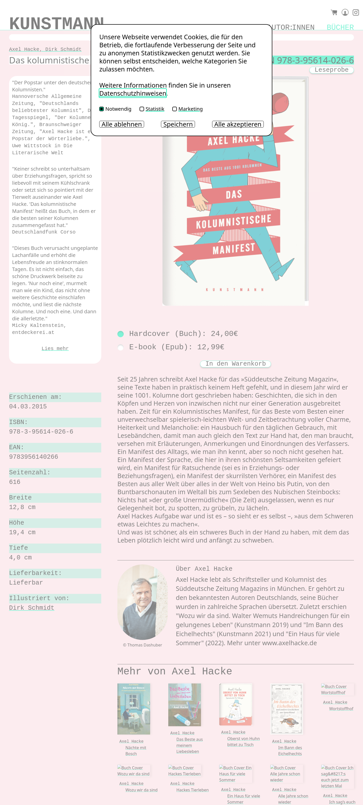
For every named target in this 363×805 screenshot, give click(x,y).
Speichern (178, 124)
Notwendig (115, 108)
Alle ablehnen (122, 124)
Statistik (152, 108)
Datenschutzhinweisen (132, 93)
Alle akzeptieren (237, 124)
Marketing (187, 108)
